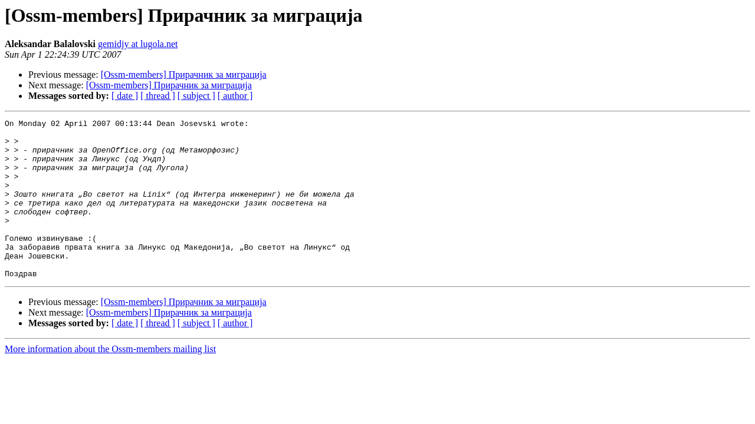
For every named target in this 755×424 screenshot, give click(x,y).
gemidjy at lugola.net (138, 44)
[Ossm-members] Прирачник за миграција (184, 74)
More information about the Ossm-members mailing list (110, 381)
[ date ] (124, 96)
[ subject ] (196, 96)
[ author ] (235, 96)
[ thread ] (157, 96)
